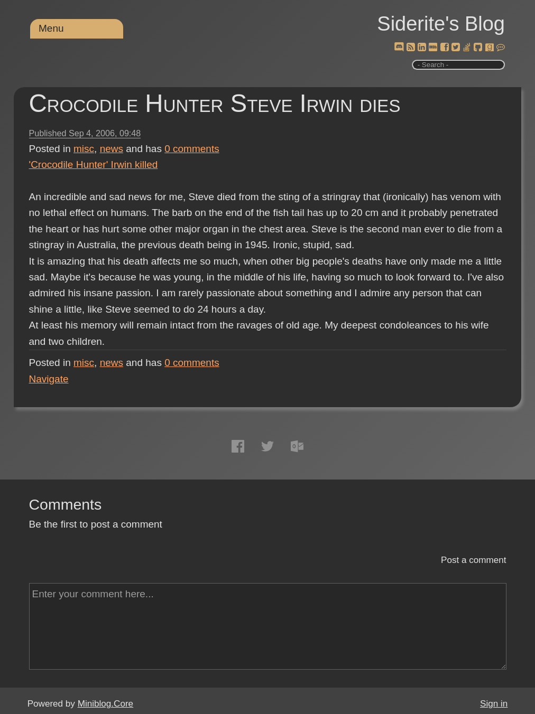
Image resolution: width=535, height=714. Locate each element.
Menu (51, 28)
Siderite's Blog (441, 24)
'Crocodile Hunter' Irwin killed (93, 164)
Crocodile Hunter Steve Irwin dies (215, 103)
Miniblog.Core (105, 704)
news (111, 148)
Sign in (494, 704)
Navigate (49, 378)
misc (83, 148)
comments (191, 148)
